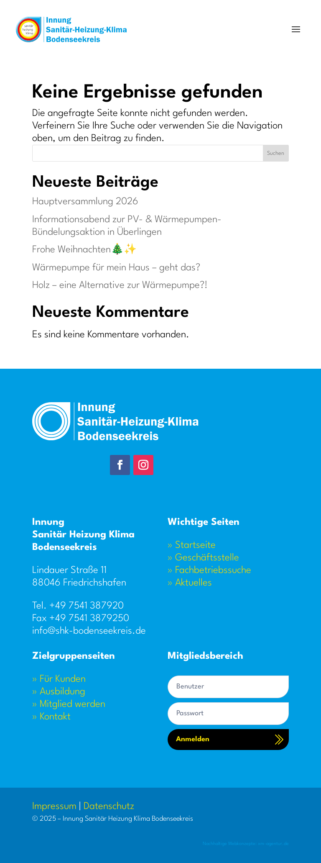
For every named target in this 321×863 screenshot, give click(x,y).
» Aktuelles (190, 583)
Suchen (275, 153)
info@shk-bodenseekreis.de (89, 631)
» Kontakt (51, 717)
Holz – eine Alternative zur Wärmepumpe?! (120, 285)
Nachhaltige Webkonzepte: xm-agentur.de (246, 844)
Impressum (54, 806)
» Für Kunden (59, 679)
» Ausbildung (58, 692)
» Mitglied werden (68, 704)
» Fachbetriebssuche (209, 570)
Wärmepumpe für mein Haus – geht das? (116, 268)
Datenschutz (109, 806)
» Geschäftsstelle (203, 558)
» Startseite (192, 545)
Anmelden (192, 739)
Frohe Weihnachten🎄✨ (84, 250)
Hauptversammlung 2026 (85, 202)
